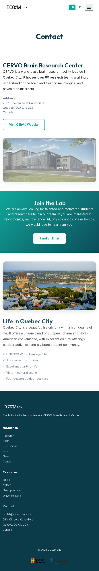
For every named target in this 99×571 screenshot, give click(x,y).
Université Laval (12, 495)
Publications (10, 446)
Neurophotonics (12, 490)
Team (6, 440)
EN (72, 7)
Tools (6, 451)
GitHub (7, 480)
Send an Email (49, 239)
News (6, 456)
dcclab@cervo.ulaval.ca (17, 514)
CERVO (7, 485)
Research (8, 435)
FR (79, 7)
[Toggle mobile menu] (89, 7)
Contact (7, 461)
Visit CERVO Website (24, 124)
